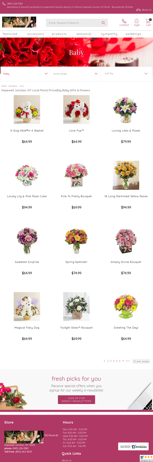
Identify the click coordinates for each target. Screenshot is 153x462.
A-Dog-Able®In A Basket (27, 130)
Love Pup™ (76, 130)
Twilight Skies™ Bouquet (76, 296)
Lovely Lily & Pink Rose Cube (27, 185)
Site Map (141, 429)
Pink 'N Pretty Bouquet (76, 185)
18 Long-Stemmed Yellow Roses (126, 185)
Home (4, 86)
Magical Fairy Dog (27, 296)
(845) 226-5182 (15, 3)
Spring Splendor (76, 241)
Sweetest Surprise (27, 241)
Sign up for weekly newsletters (76, 358)
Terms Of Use (109, 429)
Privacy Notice (126, 429)
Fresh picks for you (76, 341)
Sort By (109, 73)
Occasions (13, 86)
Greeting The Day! (126, 296)
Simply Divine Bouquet (126, 241)
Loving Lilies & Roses (126, 130)
